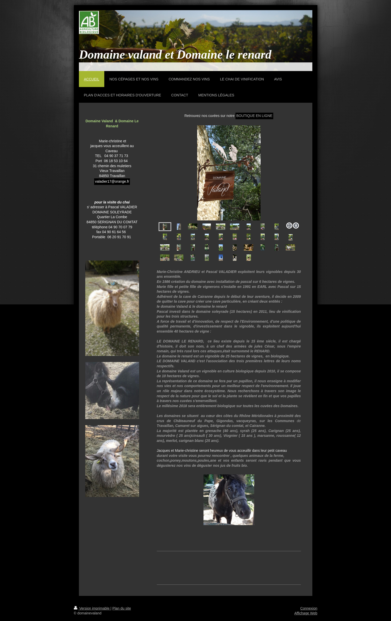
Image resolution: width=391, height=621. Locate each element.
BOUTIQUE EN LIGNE (254, 116)
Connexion (308, 608)
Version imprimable (92, 608)
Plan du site (121, 608)
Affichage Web (305, 613)
